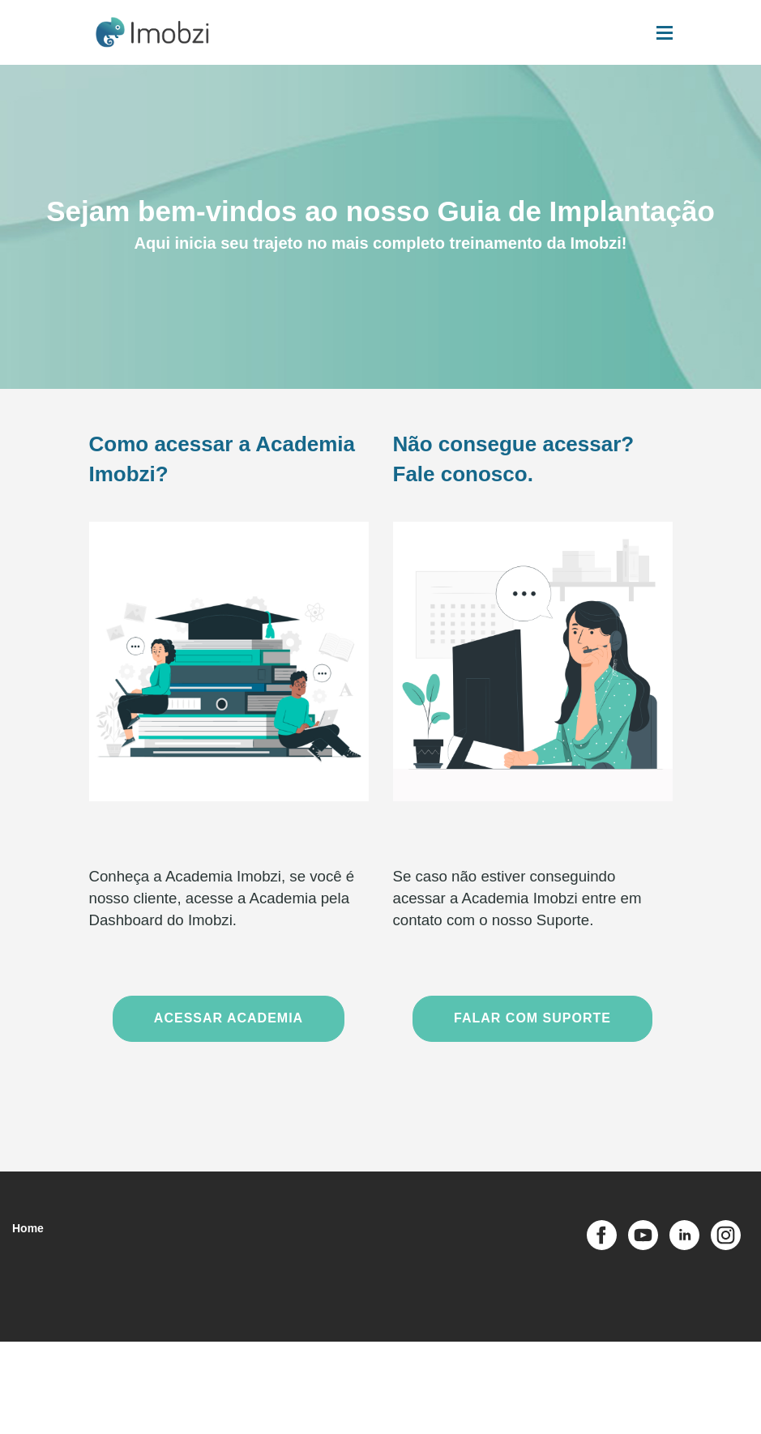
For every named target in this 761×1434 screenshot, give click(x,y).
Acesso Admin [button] (456, 1365)
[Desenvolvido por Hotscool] (686, 1417)
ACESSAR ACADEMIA (228, 1018)
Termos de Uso (277, 1364)
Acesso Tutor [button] (525, 1365)
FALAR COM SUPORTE (532, 1018)
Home (28, 1228)
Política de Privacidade (367, 1364)
